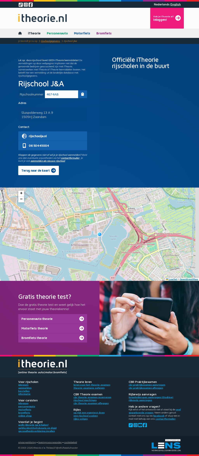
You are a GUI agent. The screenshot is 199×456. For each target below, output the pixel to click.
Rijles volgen (80, 418)
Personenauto (57, 33)
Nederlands (162, 4)
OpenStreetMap (189, 279)
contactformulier (70, 157)
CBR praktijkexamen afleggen (146, 387)
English (175, 4)
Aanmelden (24, 387)
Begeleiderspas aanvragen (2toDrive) (151, 397)
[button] (99, 234)
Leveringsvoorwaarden (50, 442)
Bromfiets (104, 33)
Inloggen (23, 384)
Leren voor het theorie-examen (91, 384)
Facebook (158, 415)
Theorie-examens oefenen (89, 387)
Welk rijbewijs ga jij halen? (33, 424)
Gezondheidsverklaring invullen (36, 431)
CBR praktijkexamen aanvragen (147, 384)
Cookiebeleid (70, 442)
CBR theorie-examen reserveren (92, 397)
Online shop (25, 415)
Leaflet (171, 279)
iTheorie (34, 33)
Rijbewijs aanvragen (140, 400)
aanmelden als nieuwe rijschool (48, 160)
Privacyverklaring (27, 442)
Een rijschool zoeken (85, 415)
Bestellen (24, 391)
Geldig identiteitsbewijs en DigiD (37, 427)
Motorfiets (82, 33)
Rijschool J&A (70, 40)
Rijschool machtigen (85, 400)
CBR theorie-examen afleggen (91, 403)
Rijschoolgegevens (50, 40)
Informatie (24, 393)
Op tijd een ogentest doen (89, 412)
